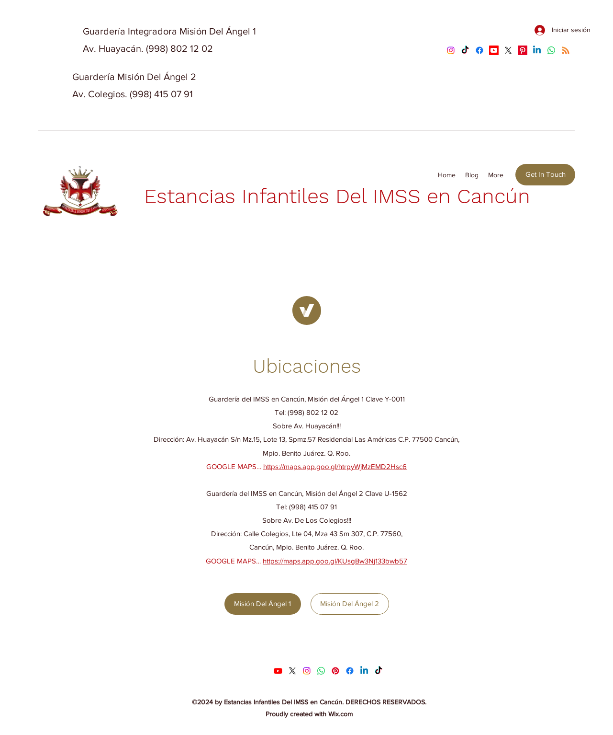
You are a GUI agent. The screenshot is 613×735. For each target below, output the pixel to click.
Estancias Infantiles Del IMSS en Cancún (337, 196)
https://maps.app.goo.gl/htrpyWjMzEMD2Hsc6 (335, 466)
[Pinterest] (522, 50)
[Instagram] (451, 50)
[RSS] (565, 50)
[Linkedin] (537, 50)
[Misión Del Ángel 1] (262, 604)
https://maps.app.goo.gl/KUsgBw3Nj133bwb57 (335, 561)
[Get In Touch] (545, 174)
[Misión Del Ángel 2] (350, 604)
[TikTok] (465, 50)
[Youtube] (494, 50)
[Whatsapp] (551, 50)
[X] (508, 50)
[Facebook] (479, 50)
